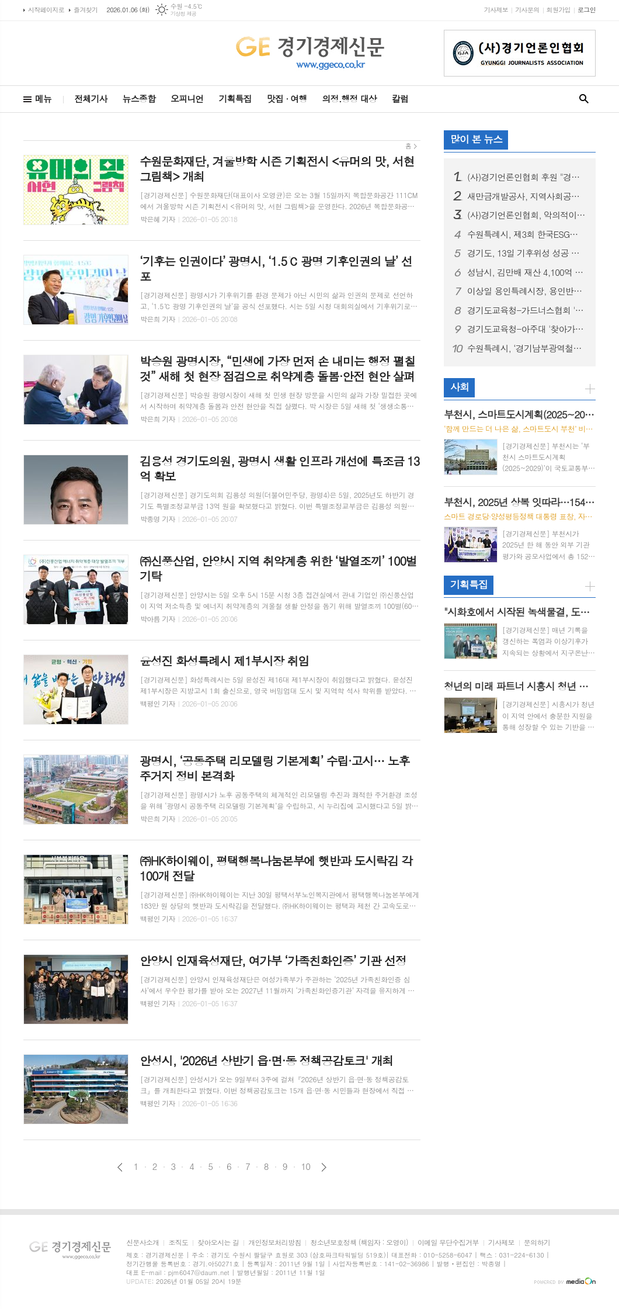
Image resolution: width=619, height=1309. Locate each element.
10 (306, 1166)
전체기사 (90, 98)
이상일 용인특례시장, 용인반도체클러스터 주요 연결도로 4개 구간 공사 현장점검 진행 (526, 291)
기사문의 (527, 9)
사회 (459, 387)
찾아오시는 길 (218, 1242)
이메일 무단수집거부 (448, 1242)
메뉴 (43, 98)
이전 (120, 1167)
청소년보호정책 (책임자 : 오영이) (359, 1242)
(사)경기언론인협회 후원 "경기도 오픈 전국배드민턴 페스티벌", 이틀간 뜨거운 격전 (526, 177)
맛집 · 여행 (287, 98)
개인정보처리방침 (274, 1242)
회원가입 (559, 9)
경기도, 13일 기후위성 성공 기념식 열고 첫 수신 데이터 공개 (526, 253)
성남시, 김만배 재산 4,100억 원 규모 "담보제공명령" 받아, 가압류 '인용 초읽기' (526, 272)
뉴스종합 (139, 98)
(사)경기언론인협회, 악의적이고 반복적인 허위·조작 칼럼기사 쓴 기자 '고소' (526, 215)
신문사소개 (142, 1242)
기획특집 (234, 98)
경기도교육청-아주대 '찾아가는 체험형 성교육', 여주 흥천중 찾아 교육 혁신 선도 (526, 329)
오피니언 (187, 98)
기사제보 (496, 9)
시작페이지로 (46, 9)
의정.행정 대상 (349, 98)
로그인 (587, 9)
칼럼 (400, 98)
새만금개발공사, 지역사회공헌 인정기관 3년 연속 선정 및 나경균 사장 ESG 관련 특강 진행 (526, 196)
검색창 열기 (584, 99)
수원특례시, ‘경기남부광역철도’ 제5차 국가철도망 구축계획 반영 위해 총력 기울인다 (526, 348)
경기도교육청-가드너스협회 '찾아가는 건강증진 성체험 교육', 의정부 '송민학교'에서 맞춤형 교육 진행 (526, 310)
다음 (324, 1167)
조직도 (178, 1242)
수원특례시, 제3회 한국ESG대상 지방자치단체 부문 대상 (526, 234)
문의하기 (537, 1242)
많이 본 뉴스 (476, 139)
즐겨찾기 (86, 9)
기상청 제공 (184, 14)
